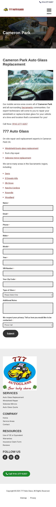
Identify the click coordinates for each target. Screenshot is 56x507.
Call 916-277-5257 (16, 473)
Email (5, 214)
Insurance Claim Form (12, 442)
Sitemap (23, 498)
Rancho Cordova (12, 188)
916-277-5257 (46, 2)
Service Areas (8, 421)
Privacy (33, 498)
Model (6, 246)
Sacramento (27, 107)
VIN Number (8, 268)
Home (5, 418)
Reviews (6, 445)
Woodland (9, 197)
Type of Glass (9, 290)
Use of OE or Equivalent (13, 435)
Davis (7, 173)
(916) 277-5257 (19, 124)
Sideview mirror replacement (18, 158)
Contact (6, 424)
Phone (6, 225)
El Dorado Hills (11, 178)
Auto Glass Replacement (13, 397)
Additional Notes (10, 300)
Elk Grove (9, 183)
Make (6, 236)
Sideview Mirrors (10, 404)
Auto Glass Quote (10, 407)
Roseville (9, 192)
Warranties (7, 438)
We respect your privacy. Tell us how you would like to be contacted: (27, 319)
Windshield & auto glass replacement (21, 148)
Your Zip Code (9, 279)
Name (6, 203)
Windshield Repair (10, 400)
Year (5, 257)
